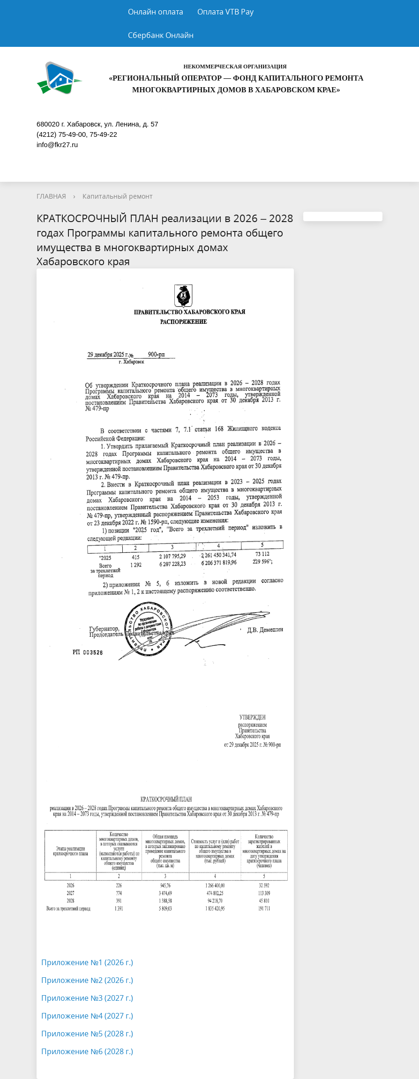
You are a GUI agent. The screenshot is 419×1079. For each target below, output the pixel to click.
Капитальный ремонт (117, 196)
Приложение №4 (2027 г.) (87, 1016)
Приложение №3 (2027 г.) (87, 998)
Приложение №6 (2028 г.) (87, 1051)
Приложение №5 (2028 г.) (87, 1033)
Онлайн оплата (155, 12)
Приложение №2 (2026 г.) (87, 980)
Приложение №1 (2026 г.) (87, 962)
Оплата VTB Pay (225, 12)
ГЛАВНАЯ (51, 196)
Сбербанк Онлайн (161, 35)
